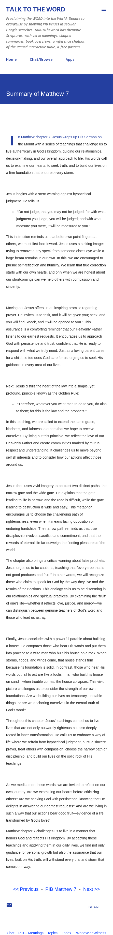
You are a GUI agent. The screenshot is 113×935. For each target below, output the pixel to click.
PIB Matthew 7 (60, 889)
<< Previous (25, 889)
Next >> (91, 889)
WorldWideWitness (91, 933)
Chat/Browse (41, 59)
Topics (52, 933)
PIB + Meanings (31, 933)
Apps (70, 59)
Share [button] (95, 907)
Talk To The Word (35, 9)
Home (11, 59)
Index (67, 933)
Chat (11, 933)
